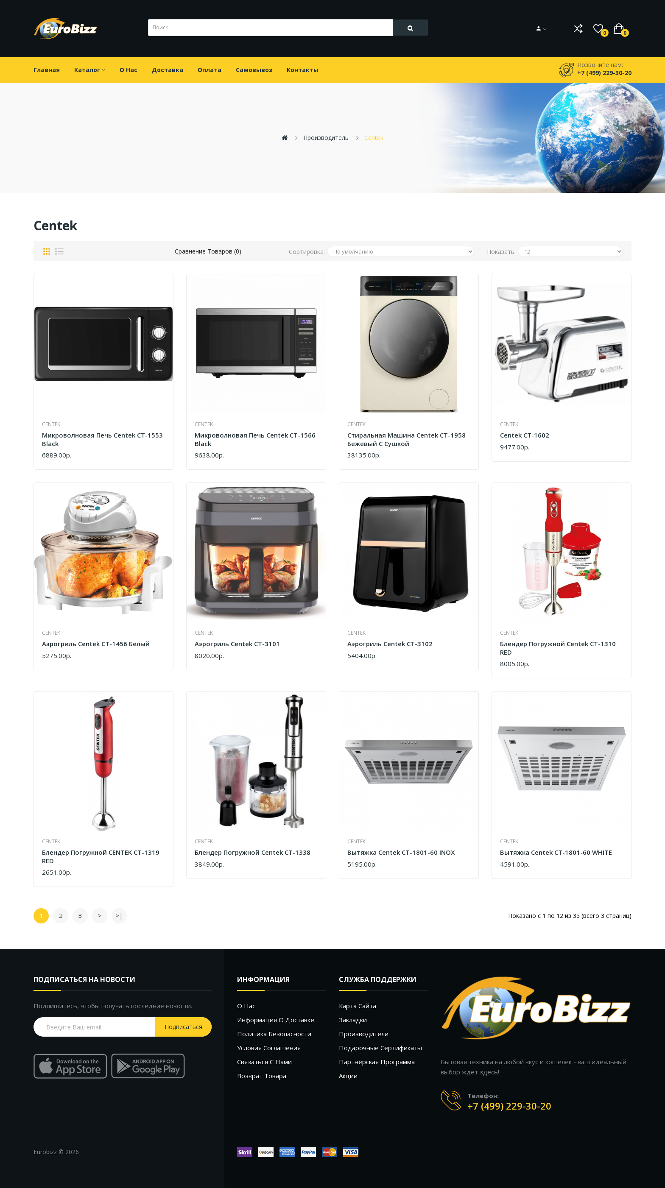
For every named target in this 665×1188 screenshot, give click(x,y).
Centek (373, 138)
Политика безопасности (274, 1033)
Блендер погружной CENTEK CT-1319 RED (100, 856)
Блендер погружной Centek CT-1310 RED (558, 648)
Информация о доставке (275, 1019)
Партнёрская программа (377, 1061)
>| (119, 915)
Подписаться (183, 1027)
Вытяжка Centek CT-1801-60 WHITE (556, 852)
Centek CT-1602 (524, 435)
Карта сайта (357, 1005)
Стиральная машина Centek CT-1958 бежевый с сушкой (406, 439)
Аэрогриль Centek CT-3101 (237, 644)
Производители (363, 1033)
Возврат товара (261, 1075)
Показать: (501, 252)
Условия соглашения (269, 1047)
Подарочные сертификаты (380, 1047)
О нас (246, 1005)
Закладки (353, 1019)
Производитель (326, 138)
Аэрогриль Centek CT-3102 (390, 644)
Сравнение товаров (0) (208, 251)
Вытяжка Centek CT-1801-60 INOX (401, 852)
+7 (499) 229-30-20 (509, 1105)
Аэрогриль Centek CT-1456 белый (96, 644)
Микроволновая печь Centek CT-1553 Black (102, 439)
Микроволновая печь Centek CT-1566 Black (255, 439)
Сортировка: (307, 252)
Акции (348, 1075)
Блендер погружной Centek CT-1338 (252, 852)
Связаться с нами (264, 1061)
